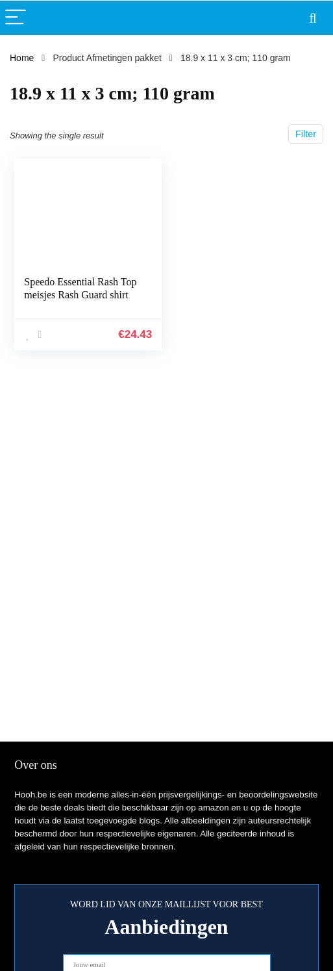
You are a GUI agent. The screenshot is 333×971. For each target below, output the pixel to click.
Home (22, 58)
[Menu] (15, 18)
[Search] (312, 18)
